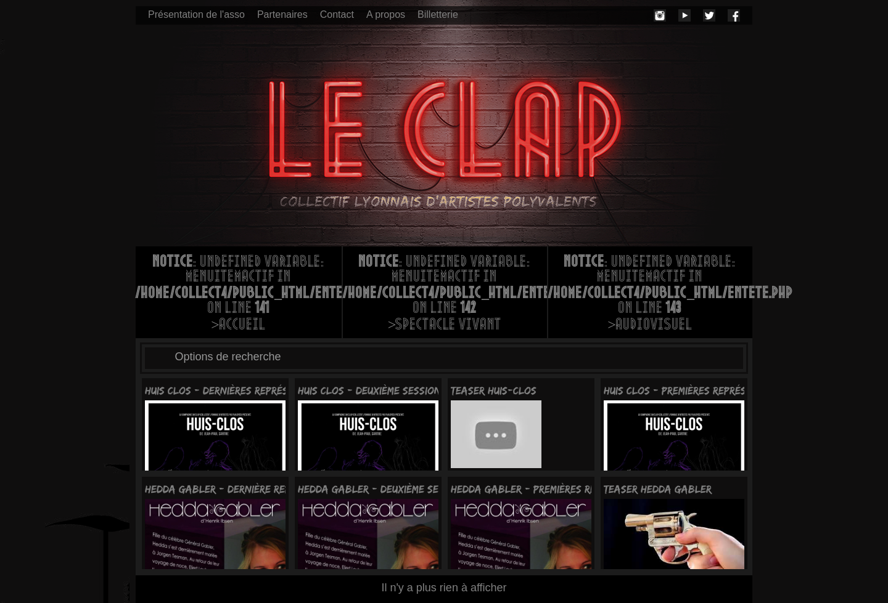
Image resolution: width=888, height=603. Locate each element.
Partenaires (282, 14)
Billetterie (437, 14)
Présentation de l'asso (196, 14)
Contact (337, 14)
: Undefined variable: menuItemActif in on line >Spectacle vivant (445, 294)
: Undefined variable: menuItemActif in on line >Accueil (239, 294)
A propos (385, 14)
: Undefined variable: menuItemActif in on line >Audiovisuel (650, 294)
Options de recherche (228, 356)
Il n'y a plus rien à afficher (443, 587)
